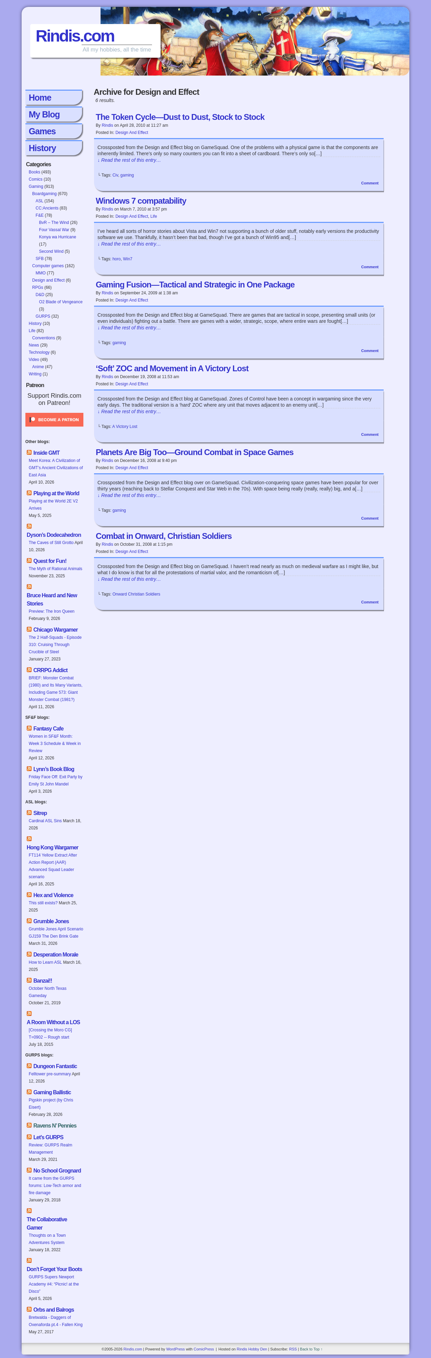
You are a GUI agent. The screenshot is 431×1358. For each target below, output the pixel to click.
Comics (36, 179)
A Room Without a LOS (53, 1022)
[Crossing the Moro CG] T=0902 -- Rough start (50, 1034)
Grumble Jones (51, 921)
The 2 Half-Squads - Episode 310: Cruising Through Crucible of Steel (55, 644)
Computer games (48, 265)
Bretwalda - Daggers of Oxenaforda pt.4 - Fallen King (56, 1321)
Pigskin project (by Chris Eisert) (51, 1104)
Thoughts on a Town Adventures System (47, 1239)
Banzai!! (42, 981)
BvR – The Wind (54, 222)
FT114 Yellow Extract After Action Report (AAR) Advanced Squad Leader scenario (53, 866)
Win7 (127, 259)
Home (40, 97)
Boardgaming (44, 193)
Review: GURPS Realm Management (50, 1149)
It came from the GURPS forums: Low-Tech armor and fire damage (55, 1185)
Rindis (107, 125)
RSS (293, 1349)
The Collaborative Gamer (47, 1223)
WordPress (175, 1349)
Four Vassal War (54, 229)
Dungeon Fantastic (55, 1066)
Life (32, 330)
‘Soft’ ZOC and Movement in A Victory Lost (172, 368)
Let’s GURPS (48, 1137)
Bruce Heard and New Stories (52, 599)
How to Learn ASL (45, 962)
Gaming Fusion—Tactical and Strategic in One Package (195, 284)
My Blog (44, 114)
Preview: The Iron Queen (51, 611)
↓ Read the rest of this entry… (129, 160)
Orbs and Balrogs (53, 1310)
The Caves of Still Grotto (51, 542)
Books (34, 172)
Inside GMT (46, 453)
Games (42, 131)
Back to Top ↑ (311, 1349)
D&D (40, 294)
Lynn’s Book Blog (53, 769)
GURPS (43, 316)
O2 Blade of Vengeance (61, 301)
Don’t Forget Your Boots (54, 1269)
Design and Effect (48, 280)
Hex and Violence (53, 895)
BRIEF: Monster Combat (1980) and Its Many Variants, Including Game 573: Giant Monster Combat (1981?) (56, 689)
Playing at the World (56, 493)
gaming (127, 175)
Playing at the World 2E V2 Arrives (53, 505)
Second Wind (51, 251)
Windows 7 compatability (141, 200)
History (42, 148)
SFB (40, 258)
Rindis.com (75, 36)
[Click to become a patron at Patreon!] (54, 428)
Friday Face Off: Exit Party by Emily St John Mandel (56, 780)
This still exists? (43, 903)
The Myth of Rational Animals (55, 568)
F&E (40, 215)
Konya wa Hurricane (57, 237)
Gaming (36, 186)
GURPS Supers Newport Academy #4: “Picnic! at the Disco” (54, 1284)
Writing (35, 374)
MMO (41, 273)
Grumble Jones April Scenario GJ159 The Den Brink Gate (56, 933)
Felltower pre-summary (50, 1074)
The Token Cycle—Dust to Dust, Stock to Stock (180, 117)
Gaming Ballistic (52, 1092)
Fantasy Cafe (48, 729)
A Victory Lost (124, 426)
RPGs (37, 287)
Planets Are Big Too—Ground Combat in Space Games (194, 452)
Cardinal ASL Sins (45, 820)
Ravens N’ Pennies (54, 1126)
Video (34, 359)
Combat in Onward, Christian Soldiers (164, 536)
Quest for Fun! (49, 561)
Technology (39, 352)
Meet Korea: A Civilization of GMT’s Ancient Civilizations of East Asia (56, 467)
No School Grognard (57, 1171)
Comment (370, 183)
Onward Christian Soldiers (136, 594)
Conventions (43, 338)
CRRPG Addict (50, 670)
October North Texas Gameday (48, 992)
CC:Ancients (47, 208)
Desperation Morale (55, 955)
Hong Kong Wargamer (52, 847)
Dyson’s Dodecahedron (54, 535)
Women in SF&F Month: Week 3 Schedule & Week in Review (55, 743)
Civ (115, 175)
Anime (38, 366)
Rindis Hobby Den (252, 1349)
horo (117, 259)
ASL (39, 201)
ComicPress (204, 1349)
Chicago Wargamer (55, 630)
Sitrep (40, 813)
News (34, 345)
